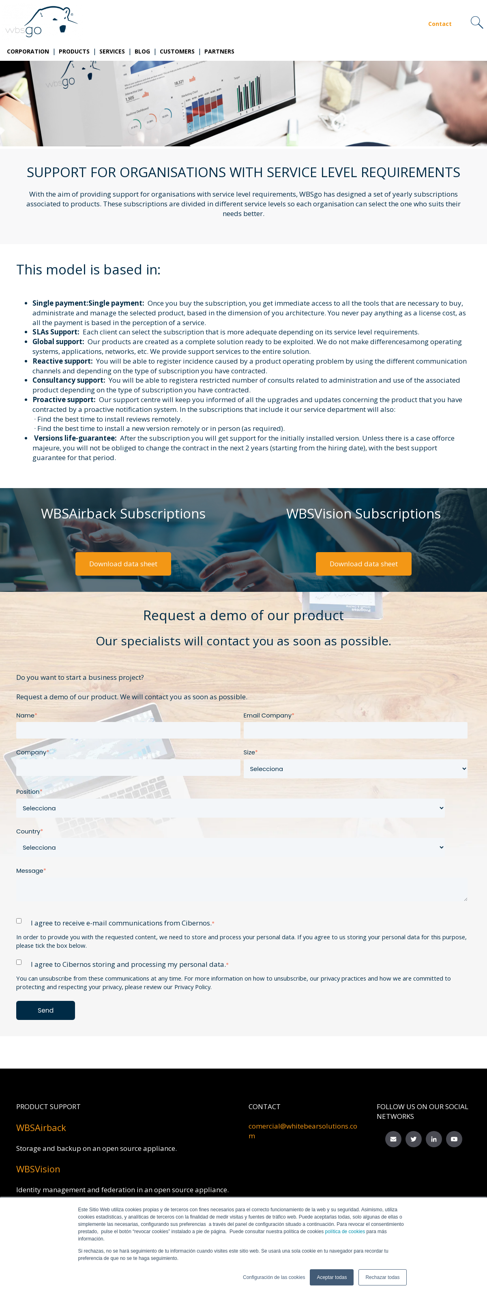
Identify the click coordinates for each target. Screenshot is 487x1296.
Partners (219, 51)
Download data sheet (123, 563)
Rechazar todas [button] (382, 1277)
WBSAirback (41, 1127)
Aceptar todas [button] (332, 1277)
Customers (177, 51)
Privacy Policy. (193, 987)
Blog (142, 51)
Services (112, 51)
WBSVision (38, 1169)
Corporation (28, 51)
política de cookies (344, 1231)
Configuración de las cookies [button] (274, 1277)
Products (74, 51)
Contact (440, 24)
